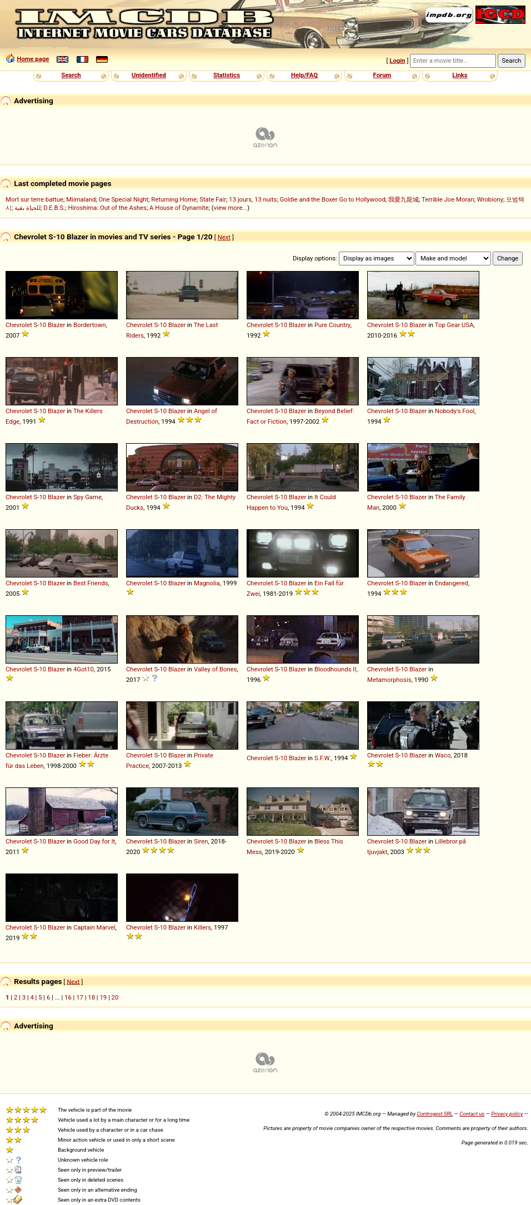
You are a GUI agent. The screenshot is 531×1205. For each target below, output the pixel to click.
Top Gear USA (454, 325)
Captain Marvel (94, 927)
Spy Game (87, 497)
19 (103, 997)
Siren (201, 841)
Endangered (451, 583)
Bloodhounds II (335, 669)
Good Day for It (94, 841)
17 (79, 997)
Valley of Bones (215, 669)
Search (71, 75)
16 (68, 997)
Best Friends (90, 583)
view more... (231, 208)
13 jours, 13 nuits (253, 199)
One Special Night (124, 199)
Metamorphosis (389, 680)
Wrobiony (490, 199)
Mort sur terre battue (34, 199)
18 (91, 997)
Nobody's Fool (454, 411)
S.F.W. (322, 758)
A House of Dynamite (178, 208)
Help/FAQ (304, 75)
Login (397, 60)
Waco (442, 755)
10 (42, 325)
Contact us (471, 1114)
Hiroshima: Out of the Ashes (107, 208)
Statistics (226, 75)
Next (224, 237)
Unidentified (149, 75)
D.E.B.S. (54, 208)
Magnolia (207, 583)
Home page (33, 59)
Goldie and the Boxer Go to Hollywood (332, 199)
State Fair (212, 199)
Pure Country (332, 325)
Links (459, 75)
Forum (382, 75)
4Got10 (83, 669)
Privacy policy (507, 1114)
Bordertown (89, 325)
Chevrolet (19, 325)
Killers (202, 927)
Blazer (56, 325)
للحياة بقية (27, 208)
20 (115, 997)
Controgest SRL (435, 1114)
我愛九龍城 (403, 199)
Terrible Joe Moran (448, 199)
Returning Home (174, 199)
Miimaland (81, 199)
